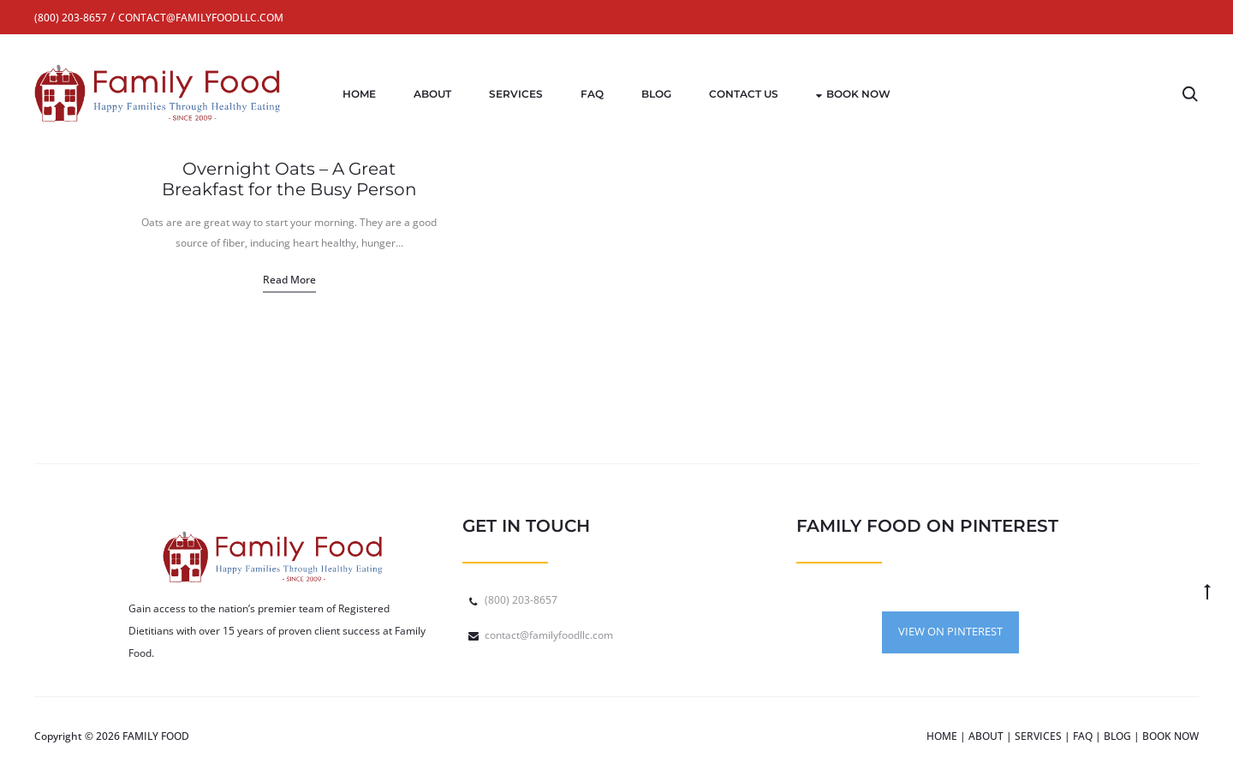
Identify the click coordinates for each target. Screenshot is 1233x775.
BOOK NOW (1170, 736)
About (432, 93)
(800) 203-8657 (521, 600)
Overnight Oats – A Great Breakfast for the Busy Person (289, 179)
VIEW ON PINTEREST (950, 631)
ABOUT (986, 736)
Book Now (853, 93)
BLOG (1117, 736)
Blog (656, 93)
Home (359, 93)
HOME (941, 736)
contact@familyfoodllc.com (549, 635)
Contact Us (743, 93)
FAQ (592, 93)
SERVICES (1038, 736)
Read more (289, 279)
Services (516, 93)
